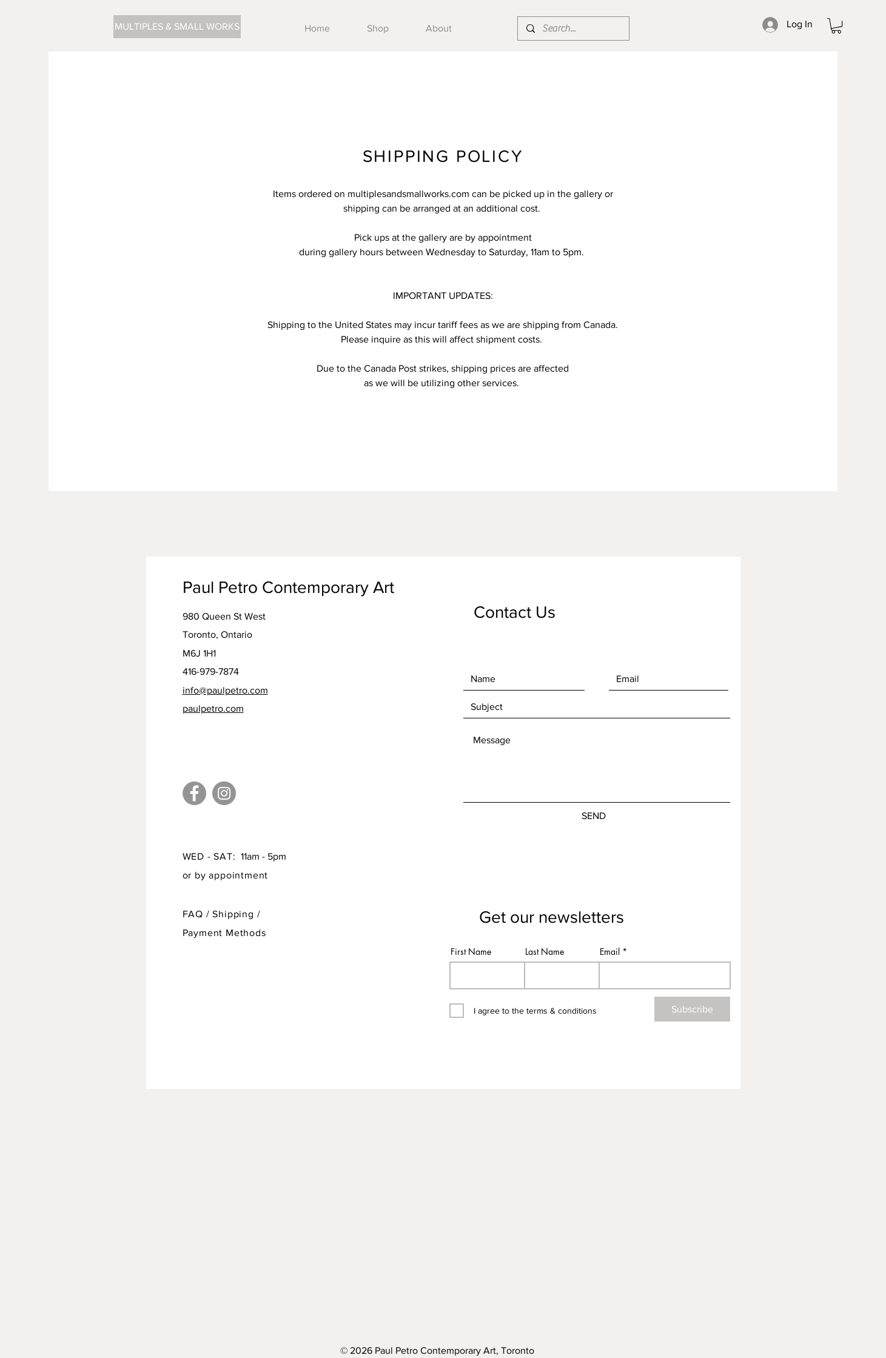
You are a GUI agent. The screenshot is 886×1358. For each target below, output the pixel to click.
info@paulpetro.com (225, 690)
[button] (836, 25)
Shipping (234, 914)
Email (610, 952)
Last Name (544, 952)
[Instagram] (224, 793)
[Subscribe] (692, 1009)
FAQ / (198, 914)
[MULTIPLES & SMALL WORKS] (177, 26)
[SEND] (594, 816)
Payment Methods (224, 933)
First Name (471, 952)
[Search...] (572, 28)
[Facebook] (194, 793)
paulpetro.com (213, 708)
